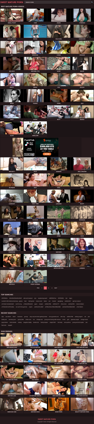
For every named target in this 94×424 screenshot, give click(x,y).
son (49, 301)
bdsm (14, 316)
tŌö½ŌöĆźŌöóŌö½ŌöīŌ (15, 298)
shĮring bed (31, 301)
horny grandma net (54, 316)
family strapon (44, 322)
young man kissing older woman (52, 319)
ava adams (8, 316)
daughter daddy (27, 322)
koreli (64, 319)
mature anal (39, 301)
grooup (26, 316)
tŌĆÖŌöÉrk (61, 298)
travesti (54, 301)
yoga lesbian (5, 322)
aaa (86, 322)
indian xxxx (28, 319)
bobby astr (4, 319)
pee (89, 316)
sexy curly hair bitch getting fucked (38, 316)
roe (34, 319)
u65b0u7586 (48, 304)
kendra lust (36, 322)
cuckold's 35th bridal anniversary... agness (12, 301)
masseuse (19, 316)
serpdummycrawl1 (42, 298)
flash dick (4, 325)
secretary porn (12, 319)
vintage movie (84, 319)
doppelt (10, 325)
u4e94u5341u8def (38, 307)
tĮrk (66, 298)
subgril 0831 (53, 322)
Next (55, 288)
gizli (68, 319)
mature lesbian (80, 304)
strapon (41, 304)
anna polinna (67, 322)
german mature (77, 301)
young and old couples (78, 322)
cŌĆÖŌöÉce (5, 298)
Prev (38, 288)
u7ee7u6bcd (80, 307)
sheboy (20, 322)
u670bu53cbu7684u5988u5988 (52, 307)
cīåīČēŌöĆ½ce (52, 298)
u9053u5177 (56, 304)
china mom (63, 304)
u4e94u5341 (68, 301)
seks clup (62, 316)
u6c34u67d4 (71, 304)
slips (3, 316)
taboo (45, 301)
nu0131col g (19, 304)
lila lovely (60, 322)
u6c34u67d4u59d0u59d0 (68, 307)
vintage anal (39, 319)
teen (25, 301)
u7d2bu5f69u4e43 (28, 304)
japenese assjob (75, 319)
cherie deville (13, 322)
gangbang (60, 301)
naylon (30, 307)
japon (35, 304)
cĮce (35, 298)
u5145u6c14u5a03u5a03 (8, 304)
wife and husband (27, 298)
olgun (70, 298)
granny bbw (21, 319)
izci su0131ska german (21, 307)
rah (85, 316)
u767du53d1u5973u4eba (8, 307)
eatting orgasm (79, 316)
